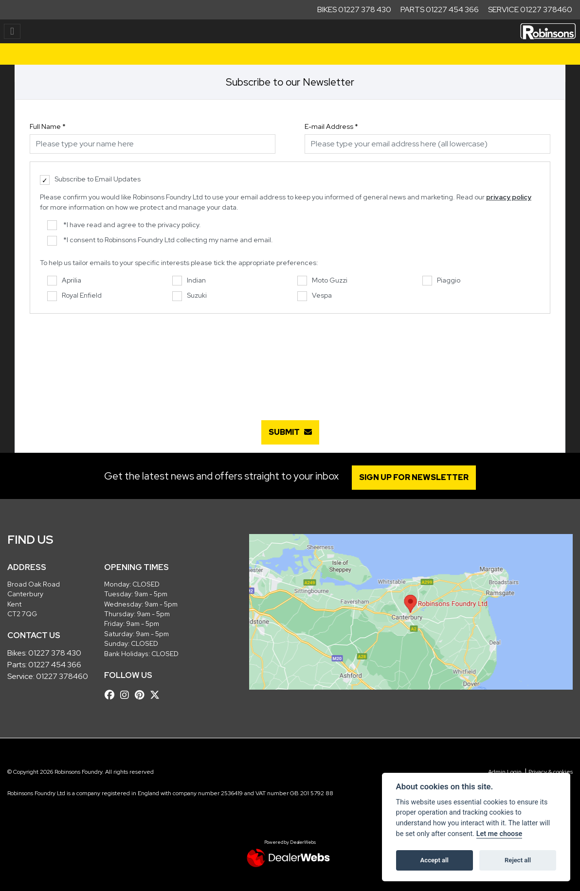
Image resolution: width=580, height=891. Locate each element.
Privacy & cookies (550, 772)
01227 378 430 (54, 653)
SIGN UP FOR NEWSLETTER (414, 477)
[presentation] (290, 362)
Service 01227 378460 (530, 9)
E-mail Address (331, 126)
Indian (189, 281)
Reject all (518, 860)
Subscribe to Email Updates (90, 180)
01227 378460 (62, 676)
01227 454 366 (54, 664)
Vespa (314, 296)
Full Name (48, 126)
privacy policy (508, 197)
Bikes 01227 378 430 (354, 9)
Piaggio (441, 281)
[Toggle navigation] (12, 31)
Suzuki (189, 296)
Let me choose (499, 834)
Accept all (434, 860)
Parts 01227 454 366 (439, 9)
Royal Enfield (74, 296)
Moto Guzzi (322, 281)
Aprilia (64, 281)
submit (290, 432)
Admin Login (505, 772)
